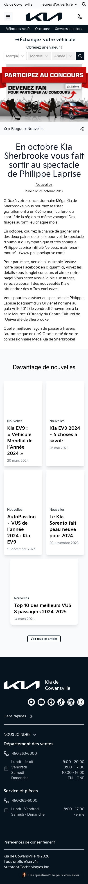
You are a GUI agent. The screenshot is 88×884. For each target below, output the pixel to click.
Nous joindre (17, 734)
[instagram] (80, 702)
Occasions (42, 29)
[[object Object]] (81, 128)
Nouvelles (35, 128)
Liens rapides (15, 716)
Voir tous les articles (44, 639)
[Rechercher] (84, 4)
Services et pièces (68, 29)
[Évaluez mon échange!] (80, 56)
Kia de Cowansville (18, 4)
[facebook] (51, 702)
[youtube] (41, 702)
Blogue (17, 128)
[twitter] (31, 702)
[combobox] (6, 56)
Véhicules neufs (18, 29)
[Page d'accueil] (22, 685)
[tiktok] (61, 702)
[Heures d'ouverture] (59, 4)
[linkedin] (70, 702)
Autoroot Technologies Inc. (27, 866)
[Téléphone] (79, 16)
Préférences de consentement (29, 842)
